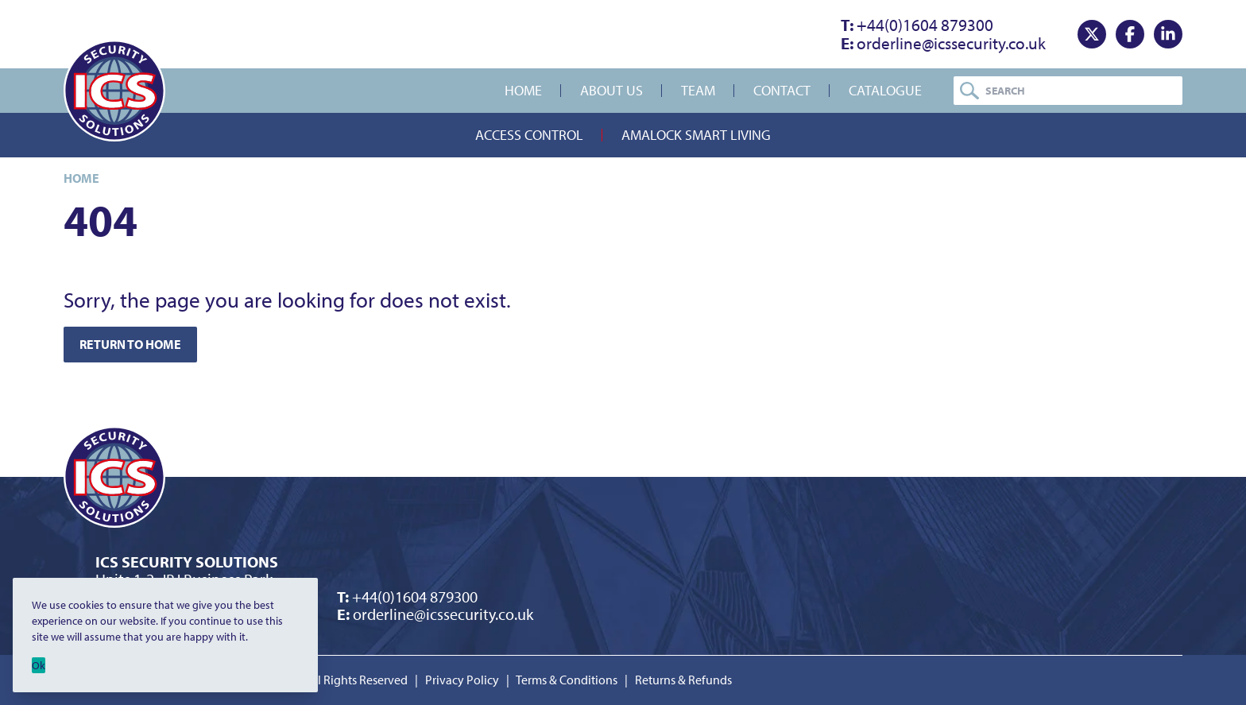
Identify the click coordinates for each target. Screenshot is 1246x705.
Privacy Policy (462, 680)
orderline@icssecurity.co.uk (943, 43)
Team (698, 90)
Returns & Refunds (683, 680)
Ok (38, 665)
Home (523, 90)
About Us (611, 90)
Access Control (529, 135)
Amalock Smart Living (696, 135)
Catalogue (885, 90)
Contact (782, 90)
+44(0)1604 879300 (917, 24)
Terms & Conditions (566, 680)
